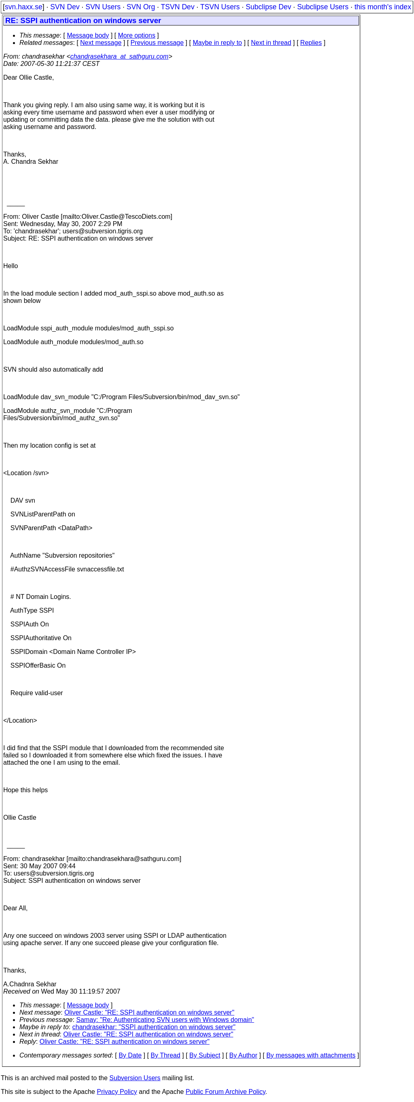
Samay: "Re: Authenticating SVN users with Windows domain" (165, 1019)
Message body (88, 35)
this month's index (383, 7)
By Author (243, 1055)
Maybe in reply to (217, 42)
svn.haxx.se (23, 7)
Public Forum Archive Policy (225, 1091)
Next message (100, 42)
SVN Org (141, 7)
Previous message (157, 42)
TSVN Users (220, 7)
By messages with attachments (311, 1055)
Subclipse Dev (268, 7)
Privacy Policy (117, 1091)
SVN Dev (64, 7)
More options (137, 35)
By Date (130, 1055)
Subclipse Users (323, 7)
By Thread (166, 1055)
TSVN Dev (177, 7)
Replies (311, 42)
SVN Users (102, 7)
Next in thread (271, 42)
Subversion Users (135, 1078)
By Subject (204, 1055)
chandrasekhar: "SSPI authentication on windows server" (154, 1027)
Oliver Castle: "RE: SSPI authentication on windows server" (149, 1012)
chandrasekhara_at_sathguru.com (119, 56)
